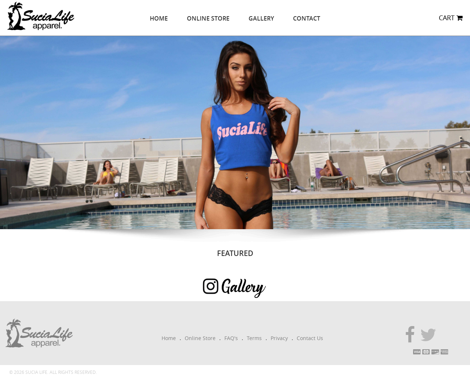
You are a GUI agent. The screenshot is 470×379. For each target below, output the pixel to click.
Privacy (279, 338)
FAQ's (231, 338)
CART (451, 17)
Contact (306, 18)
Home (159, 18)
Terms (254, 338)
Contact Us (310, 338)
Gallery (261, 18)
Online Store (208, 18)
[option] (235, 132)
